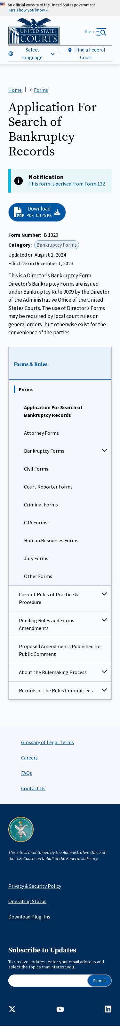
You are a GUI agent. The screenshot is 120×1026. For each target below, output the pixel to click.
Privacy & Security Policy (34, 886)
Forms (26, 389)
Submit (99, 980)
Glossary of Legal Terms (47, 742)
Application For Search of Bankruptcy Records (53, 411)
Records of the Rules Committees (56, 690)
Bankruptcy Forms (44, 451)
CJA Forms (35, 522)
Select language (32, 53)
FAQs (26, 773)
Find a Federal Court (86, 53)
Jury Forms (36, 558)
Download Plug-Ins (29, 916)
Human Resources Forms (51, 540)
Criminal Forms (41, 504)
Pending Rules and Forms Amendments (46, 624)
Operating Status (27, 901)
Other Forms (38, 576)
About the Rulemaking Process (53, 672)
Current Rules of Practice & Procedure (48, 598)
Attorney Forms (41, 433)
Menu (89, 32)
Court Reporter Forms (48, 486)
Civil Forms (36, 468)
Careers (29, 757)
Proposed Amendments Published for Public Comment (60, 650)
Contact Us (33, 788)
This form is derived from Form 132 (66, 183)
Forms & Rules (30, 364)
